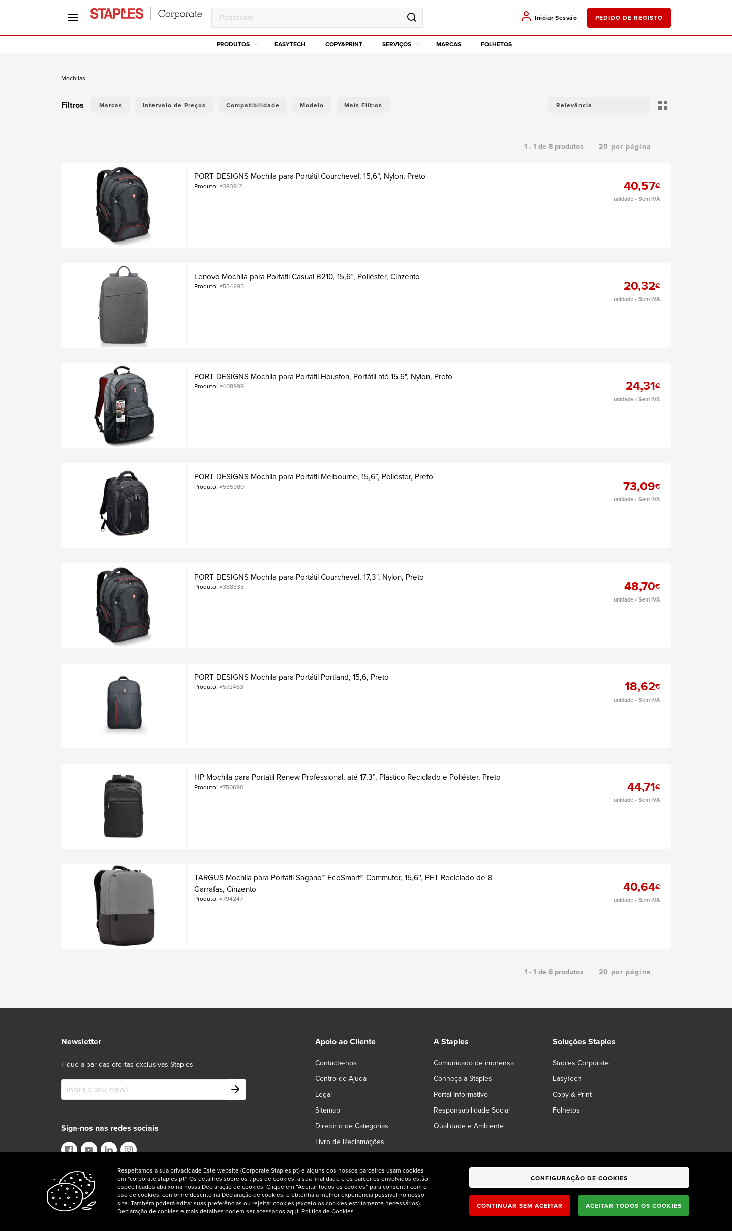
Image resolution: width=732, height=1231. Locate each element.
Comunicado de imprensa (474, 1063)
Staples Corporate (581, 1063)
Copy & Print (572, 1094)
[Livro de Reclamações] (355, 1141)
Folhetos (496, 44)
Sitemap (327, 1110)
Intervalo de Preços (174, 105)
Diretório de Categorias (351, 1126)
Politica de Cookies (327, 1211)
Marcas (448, 44)
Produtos (237, 44)
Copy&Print (343, 44)
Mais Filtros (363, 105)
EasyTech (290, 44)
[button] (599, 105)
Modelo (312, 105)
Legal (323, 1094)
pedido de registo (629, 17)
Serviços (401, 44)
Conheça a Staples (463, 1078)
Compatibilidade (253, 105)
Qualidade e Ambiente (469, 1126)
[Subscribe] (236, 1089)
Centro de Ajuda (341, 1078)
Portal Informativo (461, 1094)
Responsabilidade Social (472, 1110)
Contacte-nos (336, 1063)
